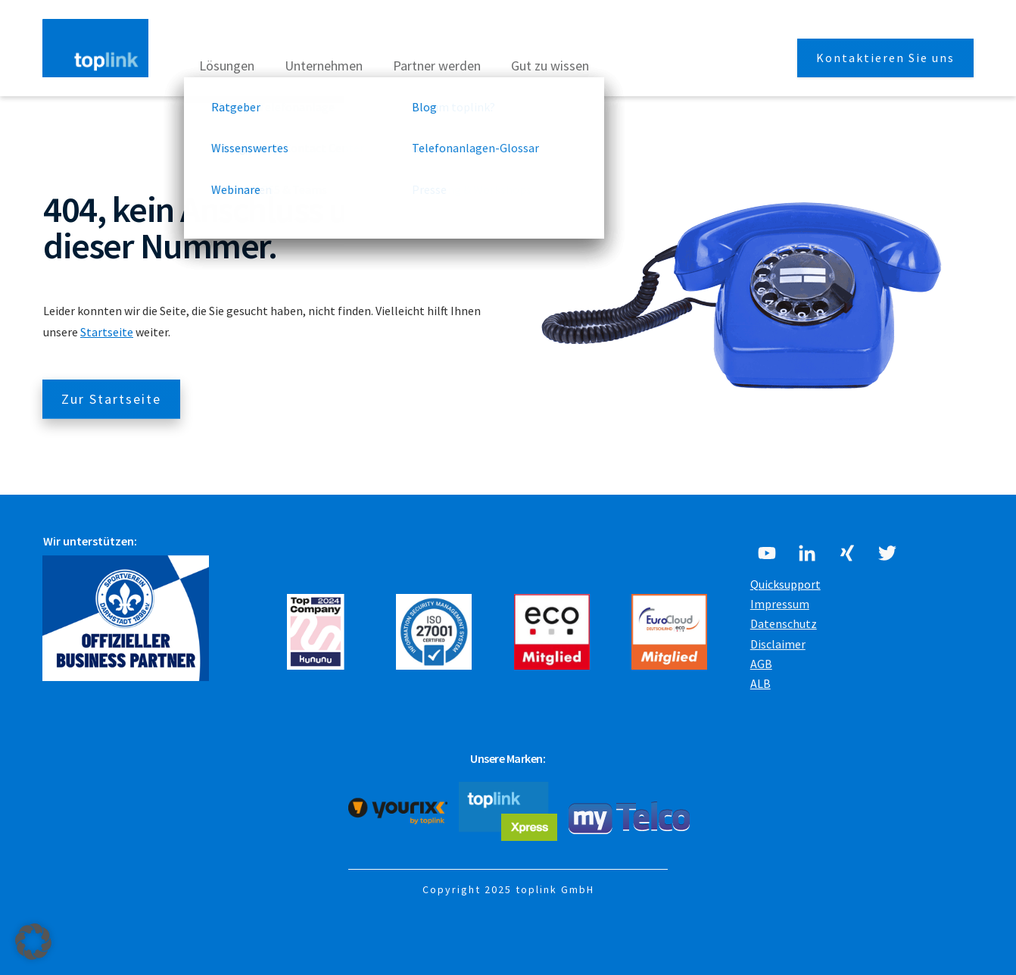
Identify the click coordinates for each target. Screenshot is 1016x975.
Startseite (106, 331)
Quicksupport (785, 584)
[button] (33, 941)
